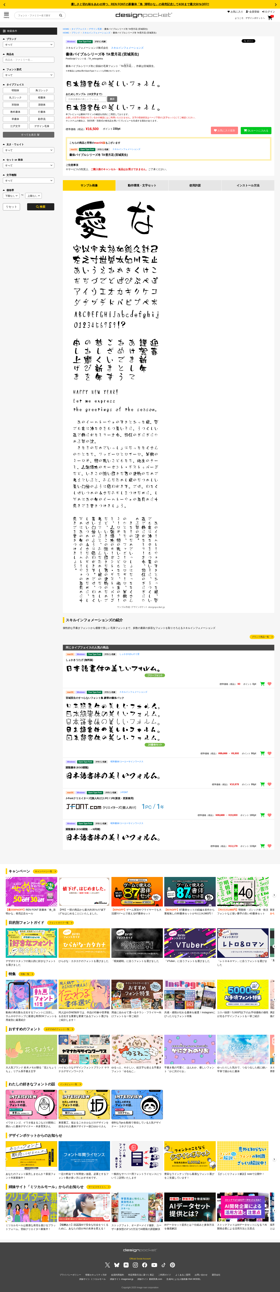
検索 (40, 206)
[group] (31, 896)
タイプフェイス (78, 29)
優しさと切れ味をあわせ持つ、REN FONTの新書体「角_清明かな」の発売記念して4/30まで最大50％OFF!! (140, 4)
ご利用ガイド (164, 1275)
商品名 (8, 54)
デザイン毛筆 (95, 29)
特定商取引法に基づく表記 (141, 1275)
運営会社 (216, 1275)
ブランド (9, 39)
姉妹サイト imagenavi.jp (121, 1279)
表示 (112, 99)
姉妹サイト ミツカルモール (92, 1279)
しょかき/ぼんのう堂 (129, 654)
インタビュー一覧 (68, 1084)
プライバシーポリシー (70, 1275)
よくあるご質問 (182, 1275)
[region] (168, 107)
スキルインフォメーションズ (96, 33)
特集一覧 (25, 974)
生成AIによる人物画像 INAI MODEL (183, 1279)
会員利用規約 (117, 1275)
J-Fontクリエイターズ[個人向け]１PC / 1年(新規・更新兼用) (100, 798)
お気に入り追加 (224, 130)
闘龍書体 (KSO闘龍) (77, 767)
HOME (66, 29)
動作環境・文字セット (142, 185)
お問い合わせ (201, 1275)
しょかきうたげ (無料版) (79, 660)
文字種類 (9, 175)
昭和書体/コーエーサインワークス (127, 761)
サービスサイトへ (97, 1187)
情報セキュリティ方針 (96, 1275)
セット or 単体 (13, 159)
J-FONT (124, 792)
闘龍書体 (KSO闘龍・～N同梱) (83, 829)
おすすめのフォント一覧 (57, 1029)
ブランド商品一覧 (260, 637)
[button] (4, 4)
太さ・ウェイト (13, 144)
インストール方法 (248, 185)
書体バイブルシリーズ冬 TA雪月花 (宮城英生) (98, 154)
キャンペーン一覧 (43, 871)
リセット (11, 206)
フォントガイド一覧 (59, 923)
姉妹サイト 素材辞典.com (150, 1279)
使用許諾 (195, 185)
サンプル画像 (89, 185)
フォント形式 (12, 69)
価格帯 (8, 190)
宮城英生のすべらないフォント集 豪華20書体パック (95, 697)
